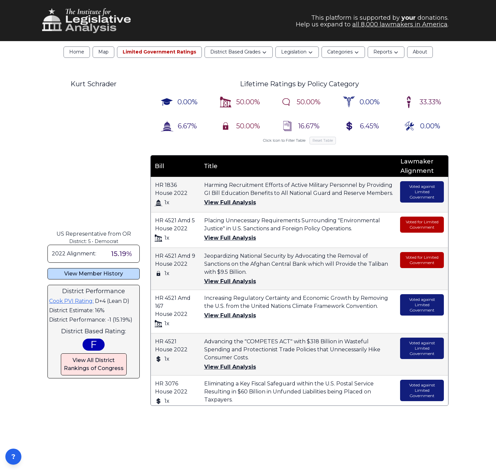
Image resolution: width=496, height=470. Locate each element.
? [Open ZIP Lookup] (13, 457)
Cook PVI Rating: (71, 301)
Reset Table (323, 140)
